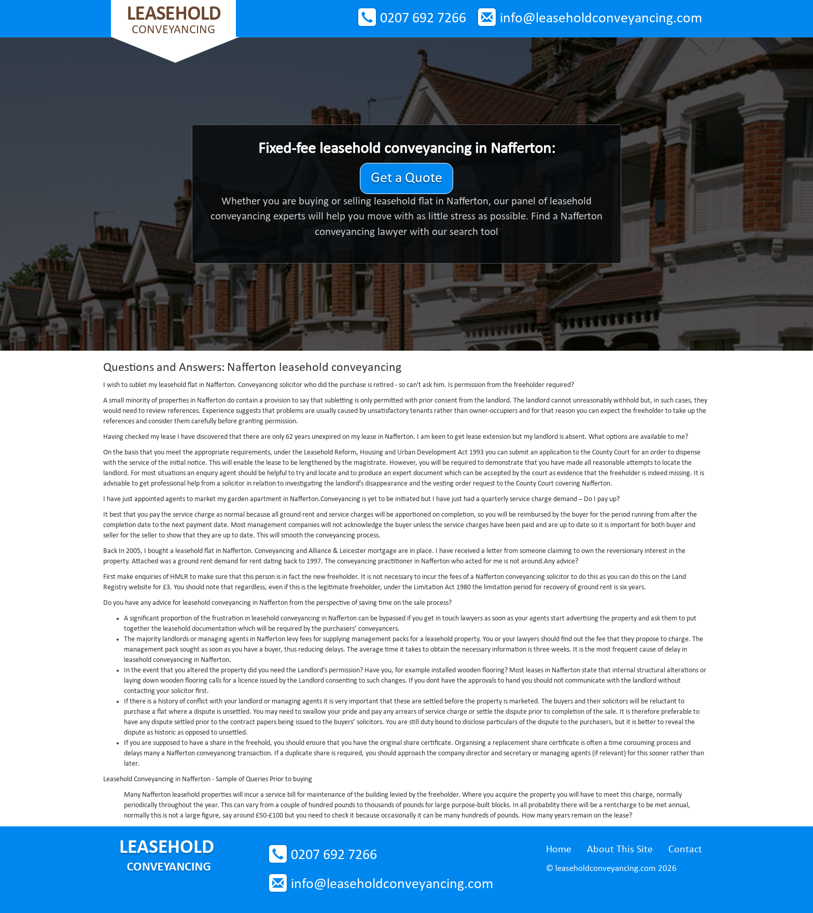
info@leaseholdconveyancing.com (601, 18)
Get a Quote (406, 178)
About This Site (620, 850)
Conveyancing (173, 20)
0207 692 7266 (423, 18)
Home (558, 850)
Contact (685, 850)
